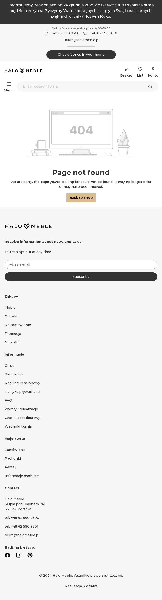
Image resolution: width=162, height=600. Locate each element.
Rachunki (13, 458)
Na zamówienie (18, 325)
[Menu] (8, 84)
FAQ (8, 400)
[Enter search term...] (87, 86)
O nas (10, 365)
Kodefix (90, 586)
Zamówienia (15, 450)
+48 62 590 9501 (103, 33)
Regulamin (14, 374)
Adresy (10, 467)
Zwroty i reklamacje (21, 409)
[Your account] (153, 71)
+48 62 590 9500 (65, 33)
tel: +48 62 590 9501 (21, 526)
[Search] (151, 86)
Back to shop (81, 198)
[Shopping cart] (126, 69)
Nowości (12, 342)
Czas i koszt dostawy (22, 418)
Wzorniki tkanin (18, 426)
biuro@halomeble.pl (82, 40)
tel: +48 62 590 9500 (22, 518)
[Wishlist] (140, 69)
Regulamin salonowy (22, 383)
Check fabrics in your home (81, 54)
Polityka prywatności (22, 392)
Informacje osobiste (22, 476)
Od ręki (11, 316)
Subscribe (81, 277)
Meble (10, 307)
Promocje (13, 334)
